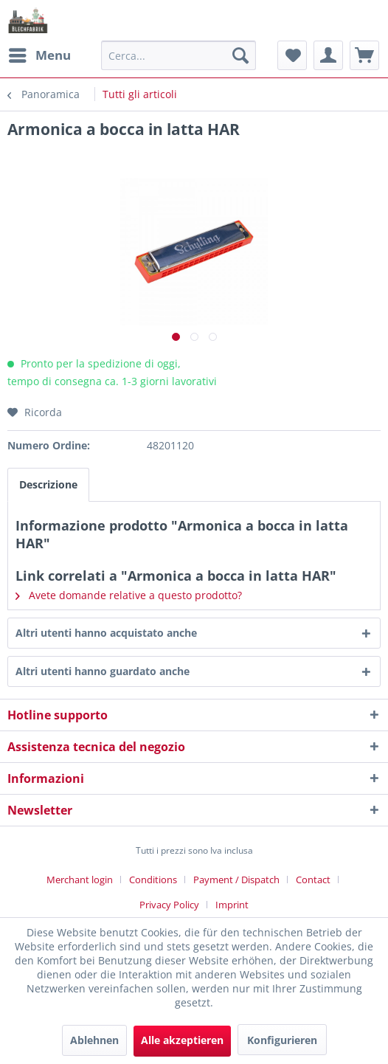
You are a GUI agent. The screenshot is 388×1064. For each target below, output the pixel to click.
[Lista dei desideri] (292, 55)
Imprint (232, 904)
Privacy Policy (169, 904)
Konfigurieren (282, 1040)
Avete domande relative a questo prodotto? (128, 595)
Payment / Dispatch (236, 879)
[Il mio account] (328, 55)
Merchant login (79, 879)
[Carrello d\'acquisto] (364, 55)
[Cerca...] (178, 55)
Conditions (153, 879)
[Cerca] (240, 55)
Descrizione (48, 484)
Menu (40, 53)
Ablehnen (94, 1040)
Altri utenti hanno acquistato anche (106, 633)
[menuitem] (39, 55)
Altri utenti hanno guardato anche (102, 671)
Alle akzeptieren (182, 1040)
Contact (313, 879)
